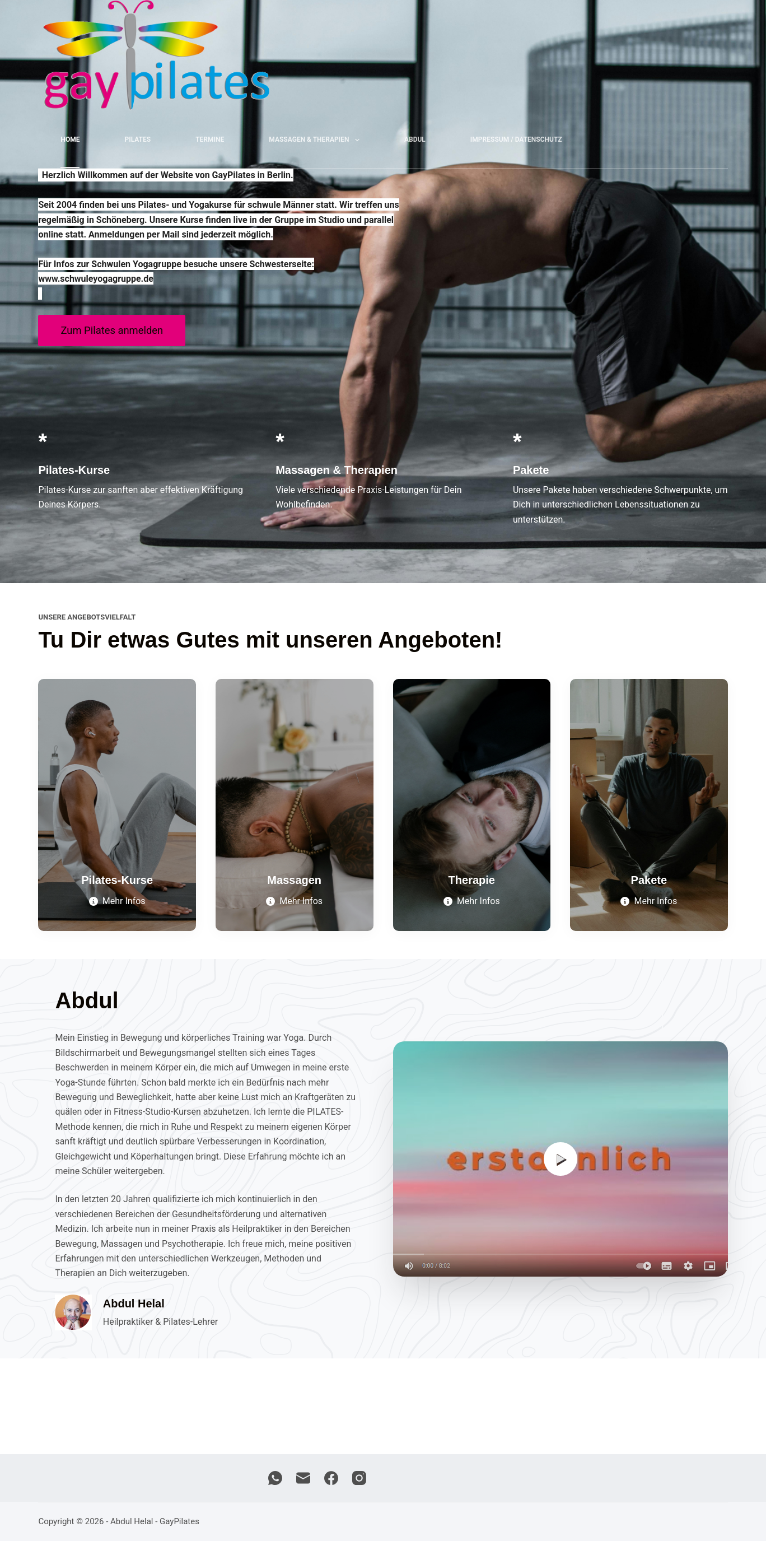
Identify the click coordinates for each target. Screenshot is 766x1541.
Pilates (137, 139)
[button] (560, 1159)
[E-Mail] (303, 1478)
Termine (209, 139)
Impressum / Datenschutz (516, 139)
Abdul (415, 139)
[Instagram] (359, 1478)
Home (70, 139)
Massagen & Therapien (316, 140)
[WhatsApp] (275, 1478)
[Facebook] (331, 1478)
